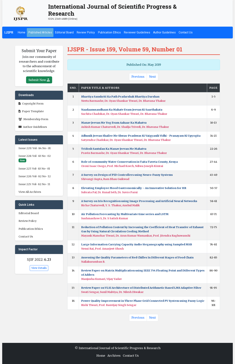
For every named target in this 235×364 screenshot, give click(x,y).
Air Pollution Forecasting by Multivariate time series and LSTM (125, 214)
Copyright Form (31, 103)
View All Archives (30, 192)
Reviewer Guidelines (137, 32)
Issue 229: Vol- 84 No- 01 (35, 148)
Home (21, 32)
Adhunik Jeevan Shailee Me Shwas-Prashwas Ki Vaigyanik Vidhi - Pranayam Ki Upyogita (140, 135)
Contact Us (186, 32)
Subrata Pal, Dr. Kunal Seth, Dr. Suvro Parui (109, 192)
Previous (137, 76)
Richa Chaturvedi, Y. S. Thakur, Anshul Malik (110, 205)
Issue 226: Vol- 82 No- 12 (35, 176)
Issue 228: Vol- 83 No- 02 (35, 156)
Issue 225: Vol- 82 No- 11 (34, 184)
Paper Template (31, 111)
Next (152, 76)
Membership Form (33, 119)
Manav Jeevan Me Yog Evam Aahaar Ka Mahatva (114, 122)
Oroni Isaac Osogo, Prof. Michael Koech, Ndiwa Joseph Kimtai (122, 166)
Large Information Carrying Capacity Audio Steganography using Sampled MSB (136, 244)
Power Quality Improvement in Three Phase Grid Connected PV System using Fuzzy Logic (142, 300)
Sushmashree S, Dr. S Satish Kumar (104, 218)
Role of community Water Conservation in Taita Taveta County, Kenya (129, 161)
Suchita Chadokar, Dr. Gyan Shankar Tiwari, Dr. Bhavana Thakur (124, 114)
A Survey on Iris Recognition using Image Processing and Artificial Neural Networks (139, 201)
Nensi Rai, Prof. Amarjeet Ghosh (102, 248)
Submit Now (39, 80)
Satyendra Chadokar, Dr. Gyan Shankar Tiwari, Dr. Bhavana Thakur (126, 140)
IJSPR (8, 32)
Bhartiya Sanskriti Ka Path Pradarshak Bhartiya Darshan (120, 96)
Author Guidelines (164, 32)
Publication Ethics (109, 32)
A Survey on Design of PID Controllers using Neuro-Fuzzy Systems (127, 174)
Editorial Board (64, 32)
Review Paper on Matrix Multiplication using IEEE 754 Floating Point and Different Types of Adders (143, 272)
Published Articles (40, 32)
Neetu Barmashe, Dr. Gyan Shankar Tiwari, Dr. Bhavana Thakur (123, 100)
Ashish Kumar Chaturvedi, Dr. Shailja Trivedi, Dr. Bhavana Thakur (125, 127)
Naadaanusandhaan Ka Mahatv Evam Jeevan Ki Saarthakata (121, 109)
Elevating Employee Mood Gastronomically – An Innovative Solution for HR (133, 188)
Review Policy (86, 32)
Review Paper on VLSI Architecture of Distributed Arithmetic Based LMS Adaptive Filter (141, 287)
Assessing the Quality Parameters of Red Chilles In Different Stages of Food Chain (137, 257)
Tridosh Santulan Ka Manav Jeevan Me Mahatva (113, 148)
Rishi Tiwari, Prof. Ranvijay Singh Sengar (108, 305)
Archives (114, 355)
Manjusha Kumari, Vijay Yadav (101, 279)
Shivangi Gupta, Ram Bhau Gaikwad (105, 179)
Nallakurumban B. (93, 261)
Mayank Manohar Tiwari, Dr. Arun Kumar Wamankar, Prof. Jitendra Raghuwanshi (135, 235)
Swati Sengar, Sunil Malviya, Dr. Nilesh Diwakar (112, 292)
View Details (39, 268)
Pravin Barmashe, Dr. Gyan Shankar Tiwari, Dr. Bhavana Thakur (124, 153)
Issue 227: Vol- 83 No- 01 (34, 168)
